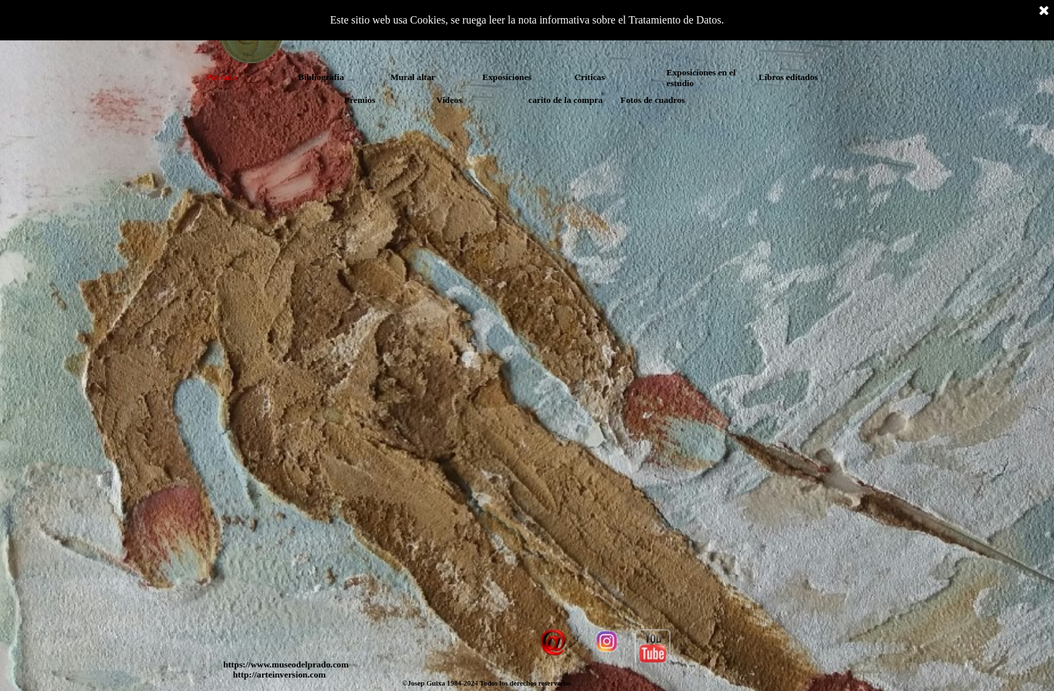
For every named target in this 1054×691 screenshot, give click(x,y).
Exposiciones (507, 77)
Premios (359, 100)
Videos (449, 100)
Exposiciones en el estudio (701, 77)
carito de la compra (565, 100)
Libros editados (788, 77)
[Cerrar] (1044, 11)
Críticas (590, 77)
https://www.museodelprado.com (286, 664)
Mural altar (413, 77)
